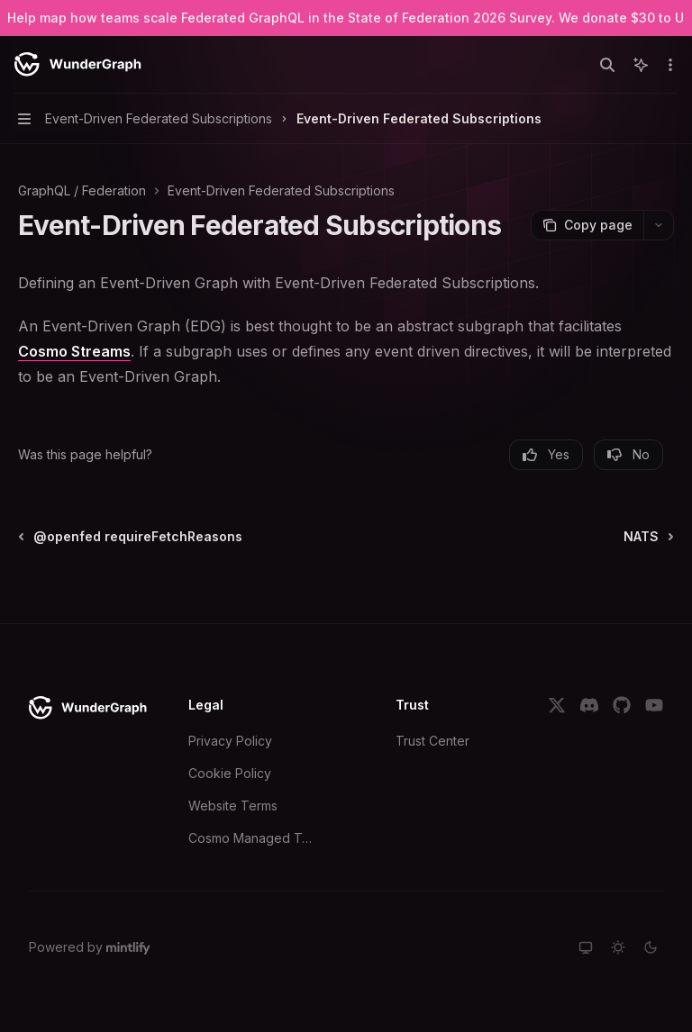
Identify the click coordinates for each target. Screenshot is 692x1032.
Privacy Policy (230, 740)
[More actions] (669, 64)
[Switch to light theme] (618, 947)
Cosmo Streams (74, 351)
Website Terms (233, 805)
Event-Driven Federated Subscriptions (281, 190)
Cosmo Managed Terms (253, 838)
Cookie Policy (229, 773)
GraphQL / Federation (82, 190)
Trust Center (432, 740)
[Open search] (607, 64)
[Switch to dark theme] (650, 947)
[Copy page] (587, 225)
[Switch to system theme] (585, 947)
